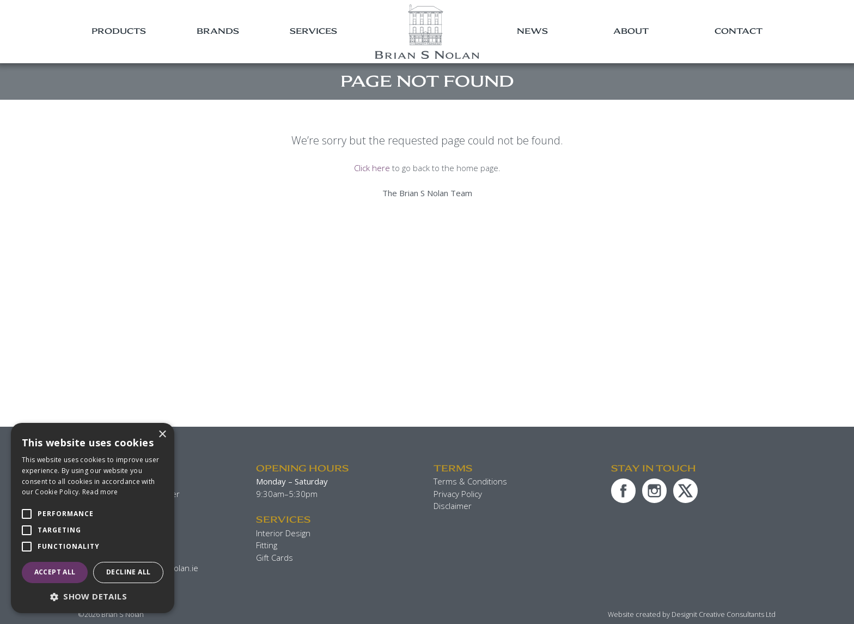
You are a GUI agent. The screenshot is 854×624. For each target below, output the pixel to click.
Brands (218, 31)
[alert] (92, 518)
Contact (738, 31)
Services (313, 31)
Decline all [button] (128, 572)
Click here (372, 167)
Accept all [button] (55, 572)
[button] (92, 596)
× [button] (162, 435)
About (631, 31)
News (532, 31)
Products (118, 31)
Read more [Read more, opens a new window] (100, 491)
